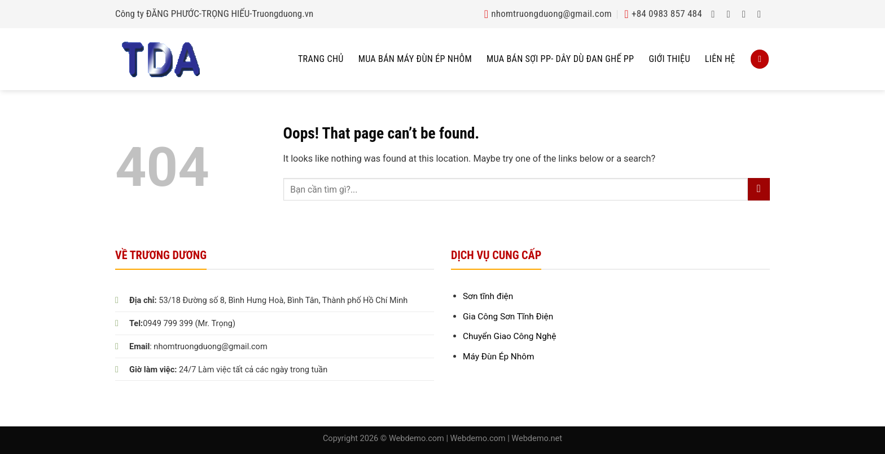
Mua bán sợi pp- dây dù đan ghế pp (560, 59)
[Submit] (759, 189)
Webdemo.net (536, 438)
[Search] (760, 59)
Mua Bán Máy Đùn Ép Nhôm (415, 59)
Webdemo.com (416, 438)
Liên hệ (720, 59)
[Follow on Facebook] (716, 14)
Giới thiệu (669, 59)
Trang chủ (321, 59)
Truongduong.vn (283, 13)
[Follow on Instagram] (732, 14)
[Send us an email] (762, 14)
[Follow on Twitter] (747, 14)
